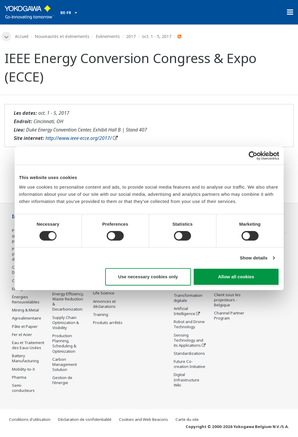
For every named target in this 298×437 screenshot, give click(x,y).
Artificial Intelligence (184, 311)
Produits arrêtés (108, 322)
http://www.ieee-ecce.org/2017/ (78, 138)
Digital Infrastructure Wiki (186, 379)
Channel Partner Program (229, 315)
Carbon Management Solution (64, 364)
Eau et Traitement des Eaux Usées (28, 345)
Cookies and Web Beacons (143, 419)
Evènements (108, 36)
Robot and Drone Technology (189, 324)
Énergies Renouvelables (25, 299)
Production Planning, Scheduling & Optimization (64, 343)
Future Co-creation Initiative (189, 364)
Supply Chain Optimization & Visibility (65, 322)
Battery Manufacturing (25, 358)
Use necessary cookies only (148, 276)
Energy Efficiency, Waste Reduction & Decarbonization (68, 301)
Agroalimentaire (26, 318)
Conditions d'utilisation (30, 419)
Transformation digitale (188, 298)
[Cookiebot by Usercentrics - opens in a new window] (253, 155)
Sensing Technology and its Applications (188, 340)
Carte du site (187, 419)
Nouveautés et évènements (62, 36)
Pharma (19, 377)
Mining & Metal (25, 310)
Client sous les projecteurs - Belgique (227, 300)
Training (100, 314)
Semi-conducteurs (23, 388)
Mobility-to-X (23, 369)
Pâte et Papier (25, 326)
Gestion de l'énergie (62, 380)
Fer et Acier (22, 334)
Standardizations (189, 353)
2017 (131, 36)
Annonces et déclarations (104, 304)
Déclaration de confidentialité (84, 419)
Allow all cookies (236, 276)
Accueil (21, 36)
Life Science (103, 293)
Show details (254, 257)
